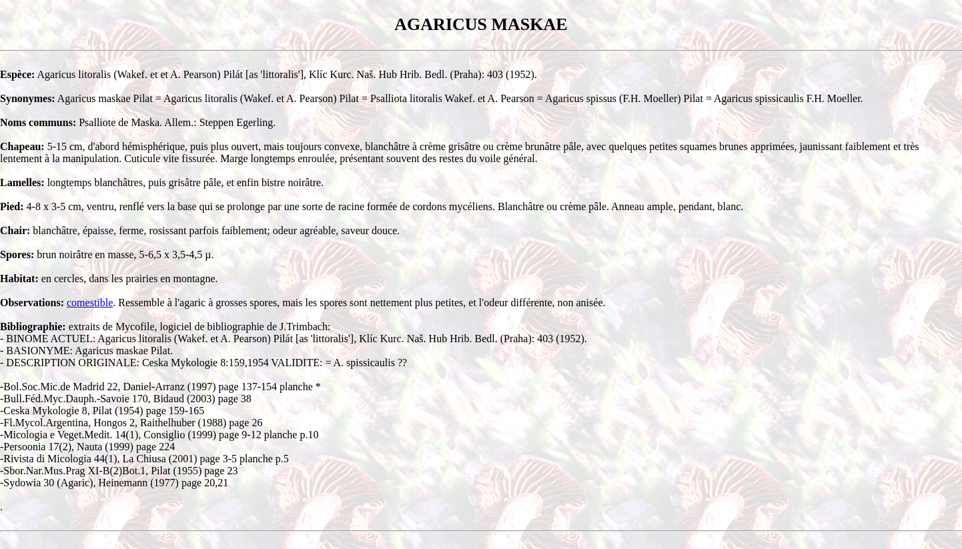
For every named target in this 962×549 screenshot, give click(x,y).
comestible (90, 302)
